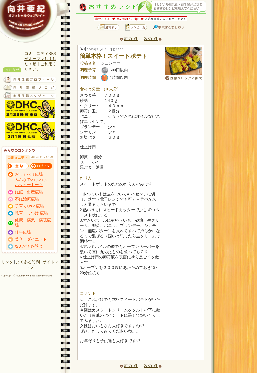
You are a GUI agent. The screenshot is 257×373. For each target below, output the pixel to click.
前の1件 (129, 39)
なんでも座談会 (29, 246)
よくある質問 (28, 262)
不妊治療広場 (27, 199)
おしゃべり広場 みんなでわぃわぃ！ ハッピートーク (33, 179)
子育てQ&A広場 (29, 206)
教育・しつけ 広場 (31, 213)
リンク (7, 262)
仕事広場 (23, 232)
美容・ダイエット (31, 239)
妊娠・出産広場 (29, 192)
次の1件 (153, 39)
